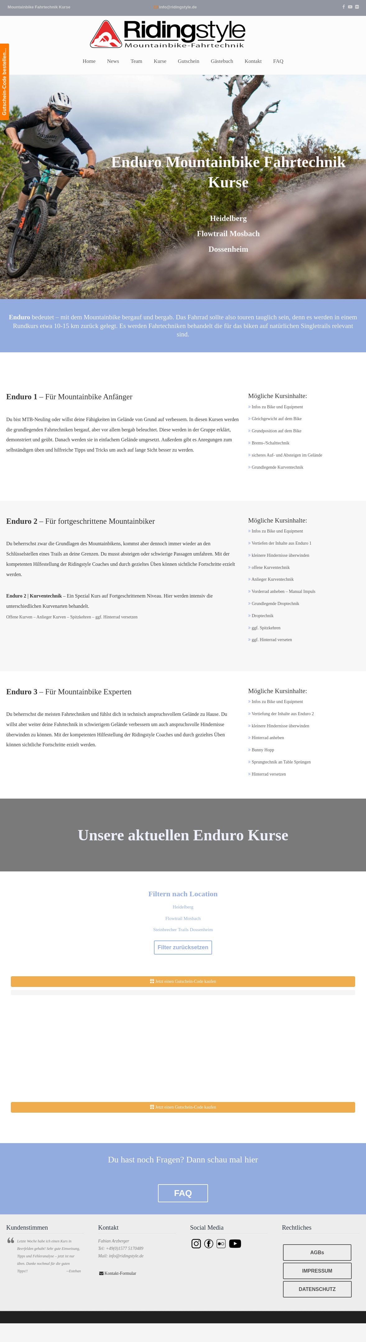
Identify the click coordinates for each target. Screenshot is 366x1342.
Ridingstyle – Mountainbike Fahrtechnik (183, 33)
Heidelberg (183, 906)
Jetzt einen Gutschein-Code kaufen (183, 981)
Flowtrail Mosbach (183, 918)
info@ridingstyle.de (178, 7)
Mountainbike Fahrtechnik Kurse (39, 7)
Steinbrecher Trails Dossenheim (183, 929)
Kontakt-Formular (117, 1273)
